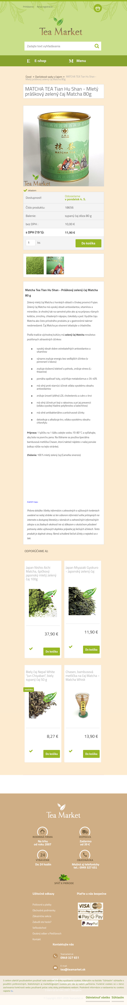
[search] (96, 46)
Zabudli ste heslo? (42, 922)
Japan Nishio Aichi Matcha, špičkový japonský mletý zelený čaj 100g (41, 573)
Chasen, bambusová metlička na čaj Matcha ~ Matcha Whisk (83, 676)
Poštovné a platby (42, 904)
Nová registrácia (45, 6)
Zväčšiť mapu (32, 501)
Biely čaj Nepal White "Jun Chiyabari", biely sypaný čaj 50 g (40, 676)
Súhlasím (118, 997)
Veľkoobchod (39, 928)
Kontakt (37, 939)
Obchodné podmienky (44, 910)
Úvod (28, 77)
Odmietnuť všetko (98, 997)
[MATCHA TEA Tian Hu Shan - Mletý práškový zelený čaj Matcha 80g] (63, 107)
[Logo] (61, 26)
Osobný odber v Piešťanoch (47, 933)
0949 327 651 (70, 957)
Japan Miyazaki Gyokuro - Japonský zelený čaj (82, 569)
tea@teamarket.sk (73, 969)
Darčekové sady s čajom (48, 77)
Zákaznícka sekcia (42, 916)
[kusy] (30, 242)
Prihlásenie (28, 6)
